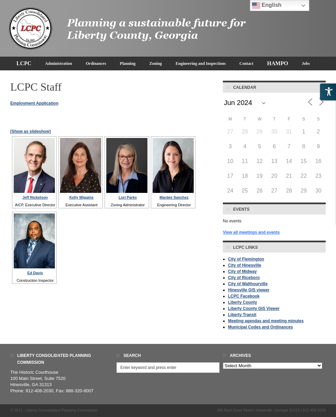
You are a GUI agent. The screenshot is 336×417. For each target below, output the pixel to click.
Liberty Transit (242, 314)
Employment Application (34, 103)
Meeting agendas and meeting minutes (266, 320)
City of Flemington (246, 259)
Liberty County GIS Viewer (253, 308)
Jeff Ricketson (35, 197)
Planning (128, 63)
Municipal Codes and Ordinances (260, 327)
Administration (58, 63)
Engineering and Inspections (201, 63)
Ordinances (96, 63)
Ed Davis (35, 273)
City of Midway (242, 271)
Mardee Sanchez (174, 197)
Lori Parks (128, 197)
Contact (246, 63)
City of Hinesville (244, 265)
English (266, 5)
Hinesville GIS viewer (248, 290)
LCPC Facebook (244, 296)
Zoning (155, 63)
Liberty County (242, 302)
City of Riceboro (244, 277)
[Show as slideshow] (30, 131)
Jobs (306, 63)
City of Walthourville (248, 283)
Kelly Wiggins (81, 197)
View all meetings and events (251, 232)
